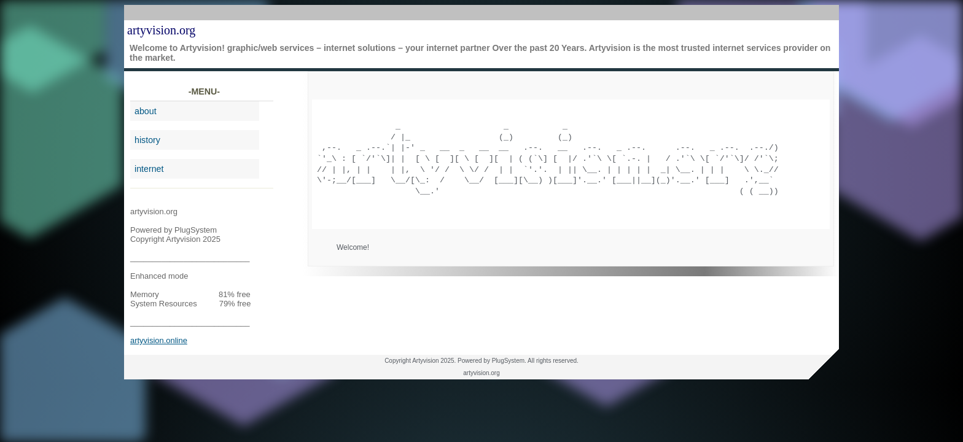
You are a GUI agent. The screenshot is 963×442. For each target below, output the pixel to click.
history (147, 140)
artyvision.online (158, 340)
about (146, 111)
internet (149, 169)
